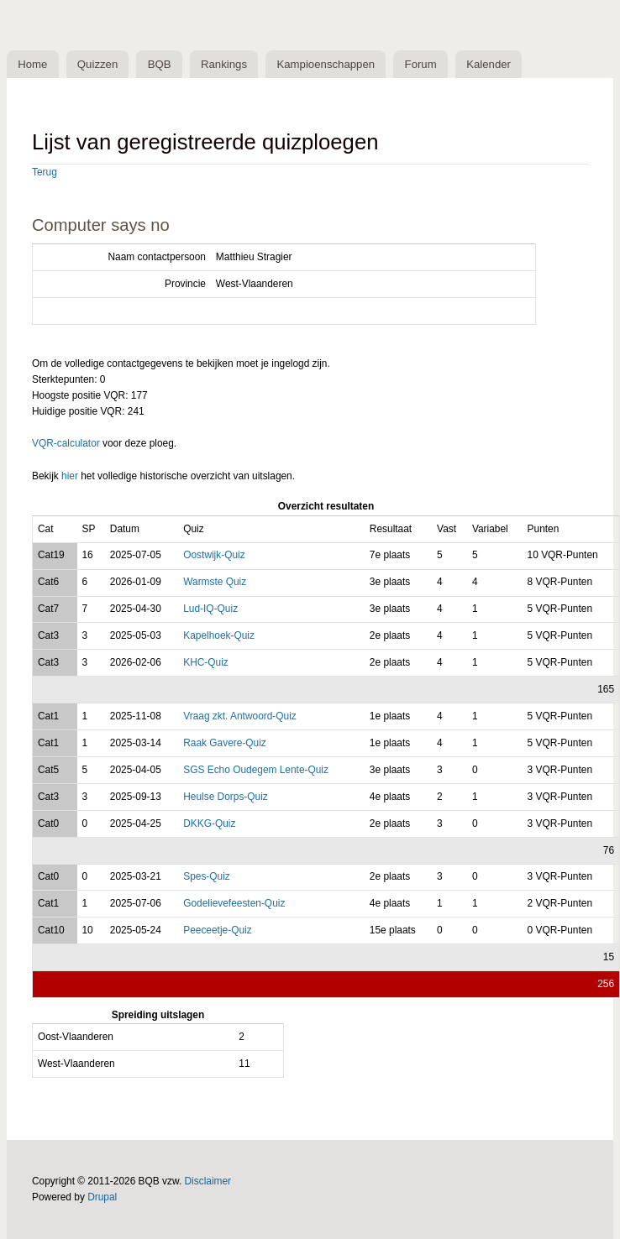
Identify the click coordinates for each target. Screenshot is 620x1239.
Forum (421, 64)
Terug (44, 172)
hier (69, 476)
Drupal (102, 1197)
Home (32, 64)
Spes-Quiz (206, 876)
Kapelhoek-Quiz (219, 635)
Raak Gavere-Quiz (224, 743)
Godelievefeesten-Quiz (234, 903)
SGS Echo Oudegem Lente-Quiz (255, 770)
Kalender (488, 64)
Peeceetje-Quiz (217, 930)
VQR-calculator (66, 443)
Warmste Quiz (214, 582)
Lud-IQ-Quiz (210, 608)
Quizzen (97, 64)
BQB (159, 64)
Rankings (224, 64)
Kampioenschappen (325, 64)
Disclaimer (208, 1181)
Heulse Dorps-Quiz (225, 796)
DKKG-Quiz (209, 823)
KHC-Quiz (206, 662)
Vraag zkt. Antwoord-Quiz (240, 716)
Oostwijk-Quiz (213, 555)
